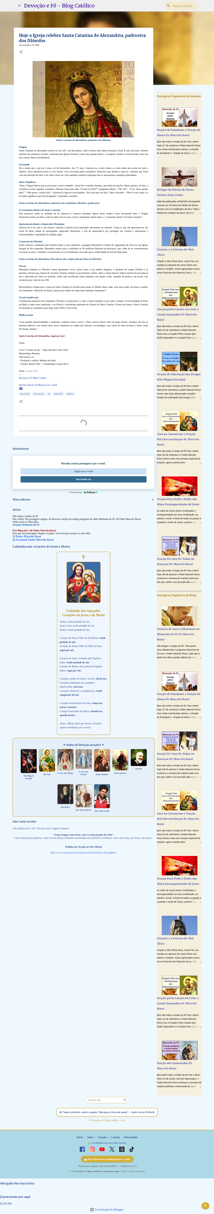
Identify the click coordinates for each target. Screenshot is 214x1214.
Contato (115, 1137)
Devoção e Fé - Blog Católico (59, 6)
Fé (49, 394)
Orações (102, 1137)
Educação (38, 394)
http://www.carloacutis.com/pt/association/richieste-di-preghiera (83, 852)
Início (80, 1137)
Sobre (90, 1137)
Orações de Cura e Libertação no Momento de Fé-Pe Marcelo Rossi (178, 634)
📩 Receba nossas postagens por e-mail (107, 1159)
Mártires (58, 394)
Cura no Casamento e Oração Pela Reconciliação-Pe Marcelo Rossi (178, 439)
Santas (70, 394)
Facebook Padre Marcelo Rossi (35, 539)
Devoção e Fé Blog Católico (33, 378)
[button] (21, 52)
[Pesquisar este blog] (179, 6)
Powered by (83, 492)
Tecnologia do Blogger (107, 1209)
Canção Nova (32, 371)
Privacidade (130, 1137)
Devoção (25, 394)
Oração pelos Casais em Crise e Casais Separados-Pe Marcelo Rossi (178, 314)
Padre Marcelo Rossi (28, 536)
